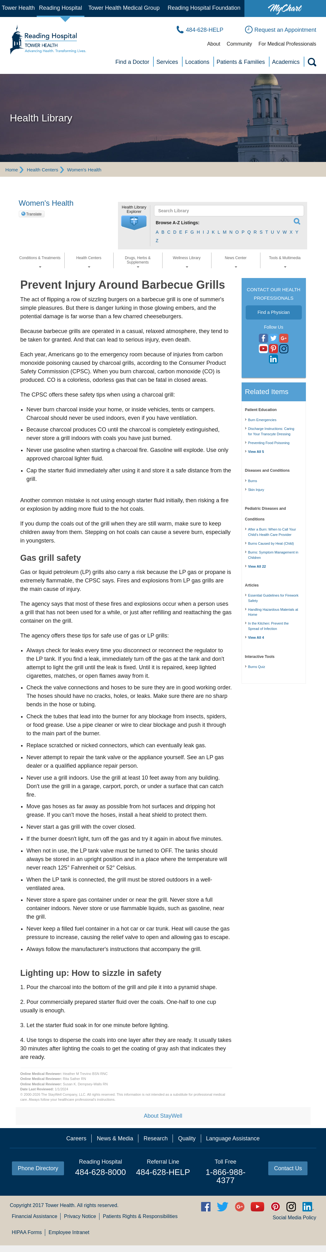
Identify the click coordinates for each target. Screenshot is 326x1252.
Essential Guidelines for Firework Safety (273, 598)
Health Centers (42, 169)
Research (155, 1138)
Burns (252, 481)
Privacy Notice (80, 1216)
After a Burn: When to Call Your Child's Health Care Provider (272, 532)
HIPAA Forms (27, 1232)
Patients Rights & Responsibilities (140, 1216)
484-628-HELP (163, 1172)
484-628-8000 (100, 1172)
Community (239, 44)
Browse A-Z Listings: (178, 222)
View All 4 (256, 637)
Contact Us (288, 1168)
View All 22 (257, 566)
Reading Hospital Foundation (204, 8)
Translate (34, 214)
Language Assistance (233, 1138)
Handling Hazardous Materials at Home (273, 612)
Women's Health (84, 169)
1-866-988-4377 (225, 1176)
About (213, 44)
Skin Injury (256, 490)
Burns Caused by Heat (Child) (271, 543)
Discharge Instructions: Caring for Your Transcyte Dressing (271, 431)
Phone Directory (38, 1168)
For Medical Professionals (287, 44)
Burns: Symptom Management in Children (273, 554)
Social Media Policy (294, 1217)
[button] (134, 223)
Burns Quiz (256, 667)
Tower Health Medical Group (124, 8)
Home (11, 169)
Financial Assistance (34, 1216)
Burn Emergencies (262, 420)
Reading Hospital (60, 8)
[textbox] (226, 210)
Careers (76, 1138)
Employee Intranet (69, 1232)
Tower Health (18, 8)
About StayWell (163, 1116)
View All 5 (256, 452)
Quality (186, 1138)
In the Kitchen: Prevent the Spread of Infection (268, 626)
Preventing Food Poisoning (269, 443)
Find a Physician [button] (274, 312)
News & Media (115, 1138)
